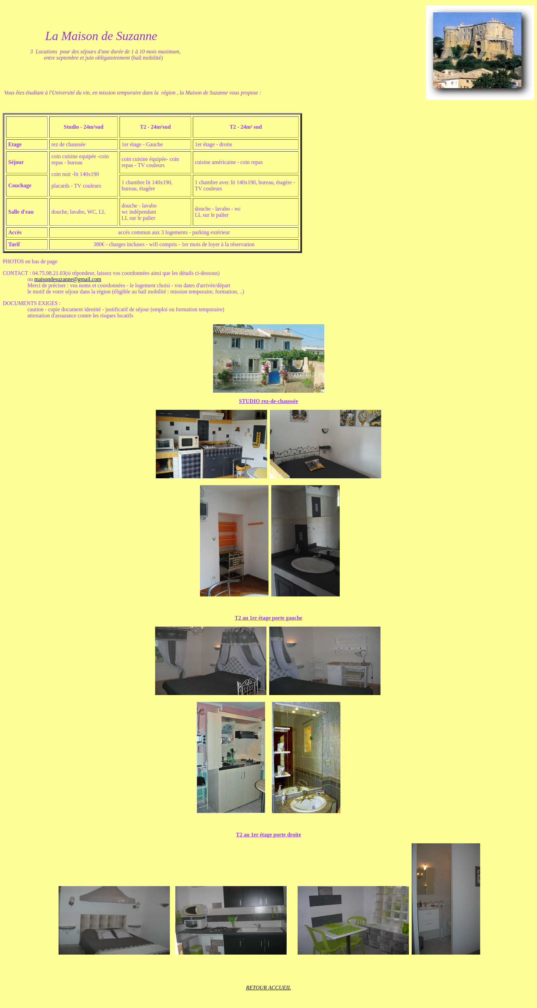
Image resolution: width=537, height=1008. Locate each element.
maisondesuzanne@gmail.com (67, 279)
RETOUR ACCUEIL (268, 988)
